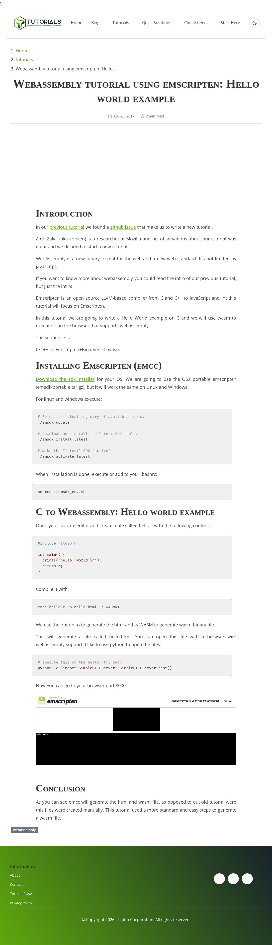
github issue (123, 227)
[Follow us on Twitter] (233, 878)
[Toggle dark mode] (254, 22)
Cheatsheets (196, 22)
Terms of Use (21, 893)
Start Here (230, 22)
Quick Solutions (156, 22)
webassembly (24, 830)
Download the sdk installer (65, 379)
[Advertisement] (136, 166)
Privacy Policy (21, 902)
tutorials (24, 59)
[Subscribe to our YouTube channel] (247, 878)
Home (76, 22)
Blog (95, 22)
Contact (16, 884)
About (15, 875)
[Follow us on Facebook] (219, 878)
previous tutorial (67, 227)
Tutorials (120, 22)
